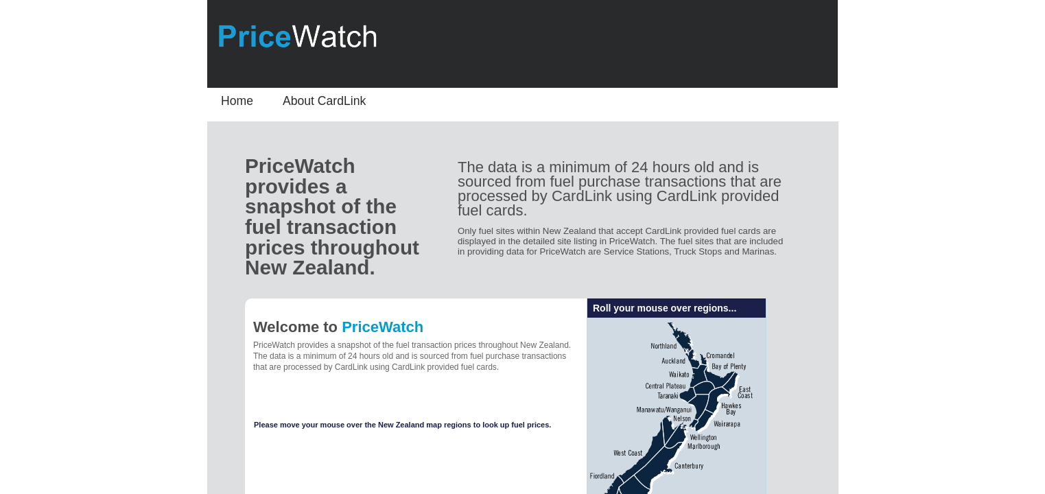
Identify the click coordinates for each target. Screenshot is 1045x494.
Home (237, 101)
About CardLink (324, 101)
